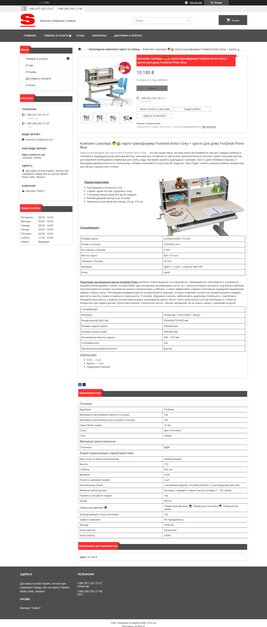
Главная (30, 35)
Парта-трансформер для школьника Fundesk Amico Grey (113, 146)
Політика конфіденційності (158, 623)
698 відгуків (196, 2)
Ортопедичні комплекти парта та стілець (114, 49)
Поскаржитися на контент (128, 623)
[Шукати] (188, 20)
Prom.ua (151, 616)
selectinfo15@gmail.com (39, 139)
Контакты (99, 35)
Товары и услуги (56, 35)
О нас (81, 35)
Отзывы (31, 72)
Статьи (30, 85)
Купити (152, 88)
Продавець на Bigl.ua (133, 619)
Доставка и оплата (128, 35)
